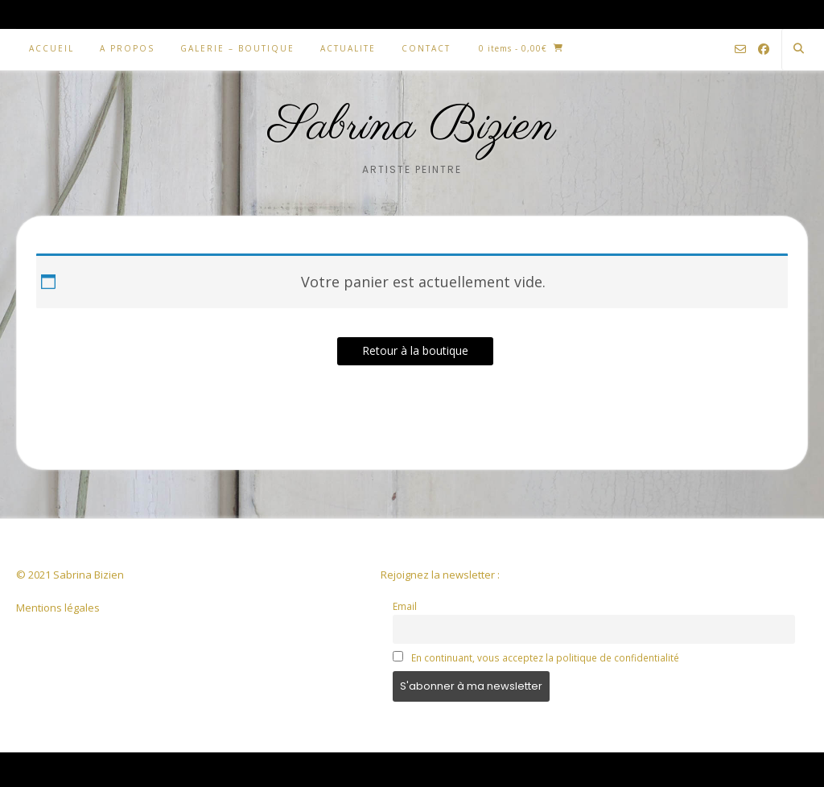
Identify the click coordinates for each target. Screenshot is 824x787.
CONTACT (426, 48)
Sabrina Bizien (412, 127)
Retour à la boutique (415, 350)
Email (405, 606)
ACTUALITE (348, 48)
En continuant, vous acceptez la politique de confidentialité (545, 657)
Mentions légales (58, 607)
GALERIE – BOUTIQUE (237, 48)
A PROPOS (127, 48)
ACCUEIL (51, 48)
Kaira (117, 769)
